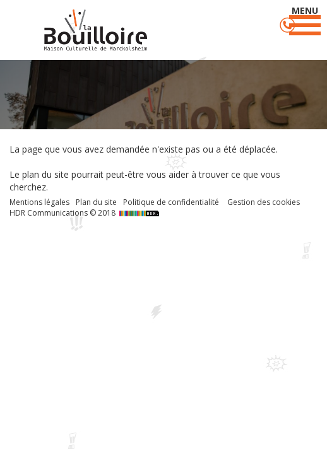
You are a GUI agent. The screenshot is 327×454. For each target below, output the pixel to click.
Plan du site (96, 202)
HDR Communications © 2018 (85, 212)
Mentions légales (39, 202)
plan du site (45, 174)
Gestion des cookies (263, 202)
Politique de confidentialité (171, 202)
